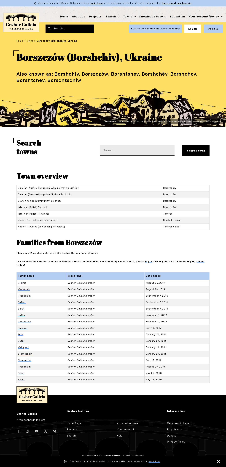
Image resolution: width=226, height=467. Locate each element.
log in (148, 261)
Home (64, 16)
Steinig (22, 283)
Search (111, 16)
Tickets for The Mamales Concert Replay (155, 28)
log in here (96, 3)
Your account (125, 429)
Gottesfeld (24, 321)
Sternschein (25, 354)
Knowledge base (151, 16)
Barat (21, 308)
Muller (21, 379)
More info (154, 461)
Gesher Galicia (32, 394)
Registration (175, 429)
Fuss (20, 334)
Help (119, 435)
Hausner (22, 328)
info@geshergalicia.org (31, 419)
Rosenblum (24, 296)
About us (78, 16)
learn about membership (176, 3)
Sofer (21, 341)
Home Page (74, 423)
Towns (127, 16)
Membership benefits (180, 423)
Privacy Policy (176, 441)
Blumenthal (24, 360)
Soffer (22, 302)
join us (200, 261)
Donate (213, 28)
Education (177, 16)
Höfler (21, 315)
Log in (192, 28)
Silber (21, 373)
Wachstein (24, 289)
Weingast (23, 347)
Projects (95, 16)
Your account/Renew (204, 16)
